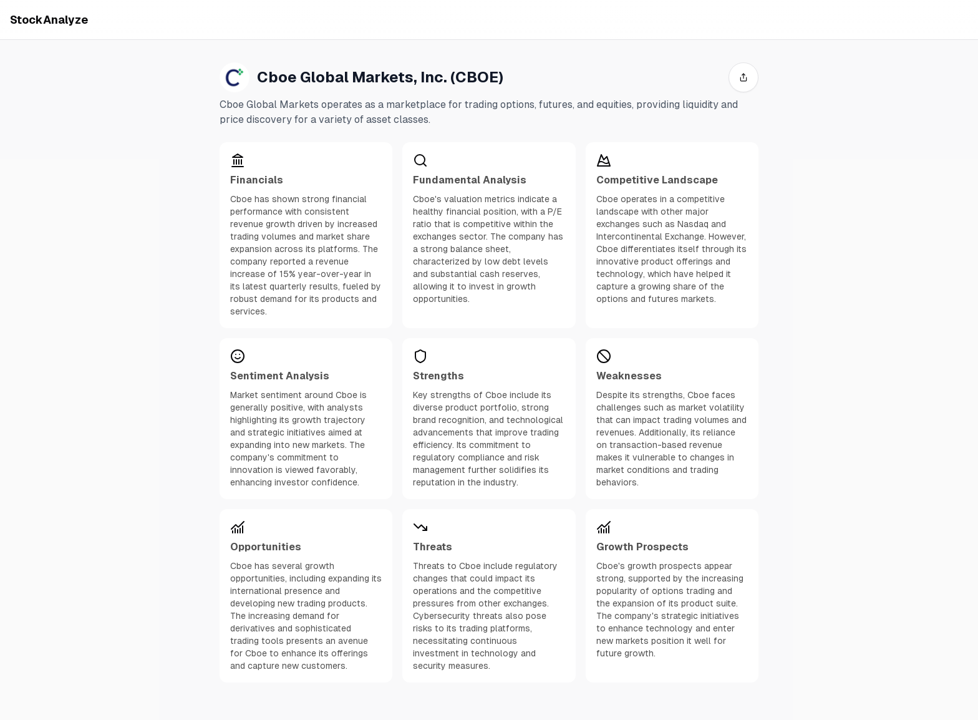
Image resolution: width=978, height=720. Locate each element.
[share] (743, 77)
